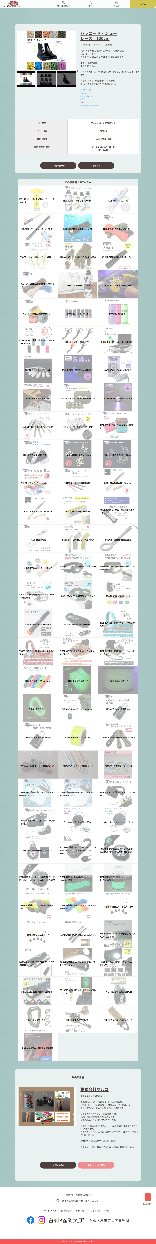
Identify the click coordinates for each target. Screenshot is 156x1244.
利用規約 (80, 1210)
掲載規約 (66, 1210)
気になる (96, 166)
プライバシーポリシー (101, 1210)
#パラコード (85, 90)
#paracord (85, 93)
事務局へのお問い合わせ (79, 1195)
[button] (15, 71)
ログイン (144, 4)
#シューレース (86, 96)
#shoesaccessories (89, 105)
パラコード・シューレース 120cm (98, 35)
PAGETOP (147, 1198)
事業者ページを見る (96, 1167)
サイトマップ (49, 1210)
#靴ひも (83, 99)
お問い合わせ (59, 166)
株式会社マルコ (94, 1090)
